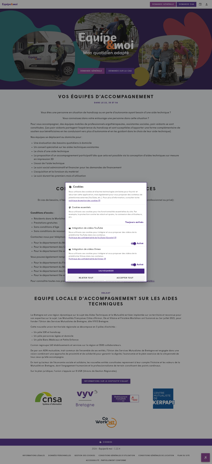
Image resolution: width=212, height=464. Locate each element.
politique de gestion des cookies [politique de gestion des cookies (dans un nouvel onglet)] (84, 201)
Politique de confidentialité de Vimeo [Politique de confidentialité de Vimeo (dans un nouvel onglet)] (87, 259)
